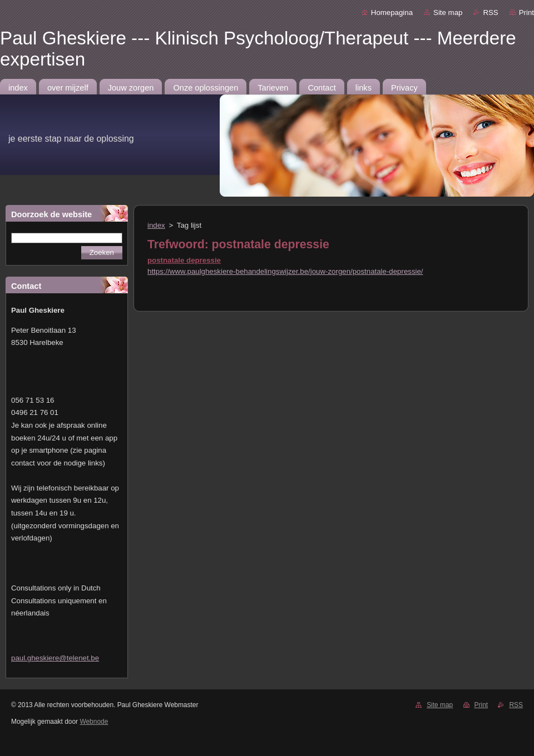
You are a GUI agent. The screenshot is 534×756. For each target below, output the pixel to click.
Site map (447, 12)
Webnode (94, 721)
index (156, 225)
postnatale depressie (184, 260)
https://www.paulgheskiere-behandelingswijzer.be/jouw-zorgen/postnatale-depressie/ (285, 271)
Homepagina (392, 12)
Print (526, 12)
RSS (490, 12)
